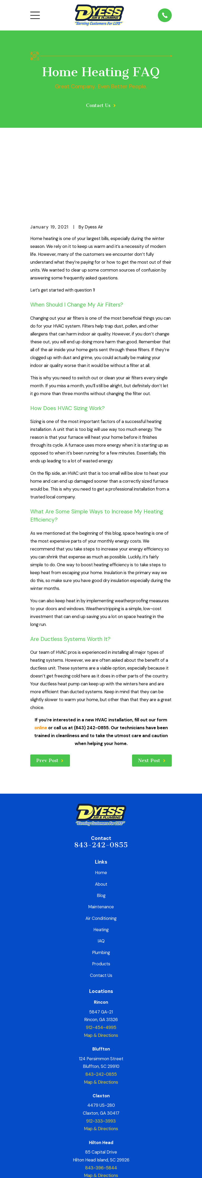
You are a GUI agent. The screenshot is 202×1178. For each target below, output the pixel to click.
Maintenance (101, 841)
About (101, 818)
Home (101, 807)
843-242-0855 (101, 779)
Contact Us (101, 909)
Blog (101, 830)
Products (101, 898)
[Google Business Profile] (95, 1136)
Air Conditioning (101, 852)
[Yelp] (83, 1136)
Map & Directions (101, 969)
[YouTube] (131, 1136)
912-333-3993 (101, 1055)
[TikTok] (119, 1136)
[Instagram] (107, 1136)
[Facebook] (71, 1136)
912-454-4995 (101, 962)
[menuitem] (38, 1167)
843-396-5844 (101, 1102)
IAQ (101, 875)
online (40, 662)
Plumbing (101, 887)
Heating (101, 864)
